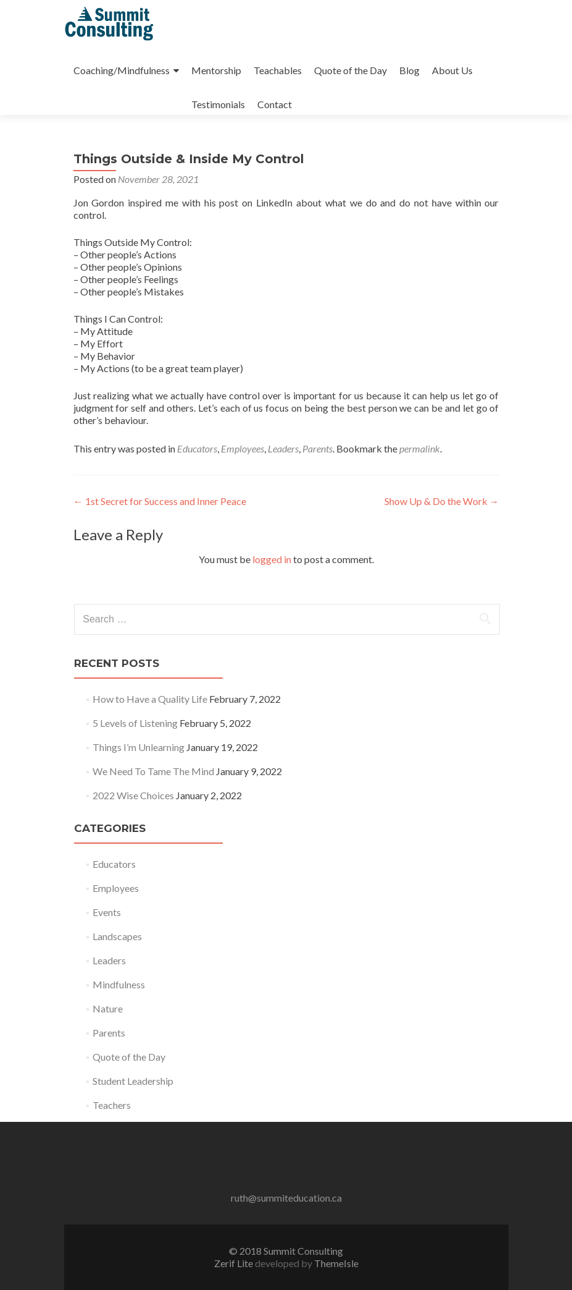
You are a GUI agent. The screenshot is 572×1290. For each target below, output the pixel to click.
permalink (419, 448)
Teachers (112, 1105)
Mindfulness (119, 984)
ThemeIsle (336, 1263)
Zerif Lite (234, 1263)
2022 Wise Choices (133, 795)
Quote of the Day (350, 70)
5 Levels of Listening (135, 723)
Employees (242, 448)
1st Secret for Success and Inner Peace (159, 501)
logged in (271, 559)
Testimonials (218, 104)
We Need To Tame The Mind (153, 771)
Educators (197, 448)
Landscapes (117, 936)
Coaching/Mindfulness (121, 70)
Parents (317, 448)
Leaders (283, 448)
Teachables (278, 70)
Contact (274, 104)
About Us (452, 70)
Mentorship (216, 70)
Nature (108, 1008)
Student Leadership (133, 1081)
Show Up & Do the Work (441, 501)
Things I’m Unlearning (138, 747)
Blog (409, 70)
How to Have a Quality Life (150, 699)
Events (107, 912)
